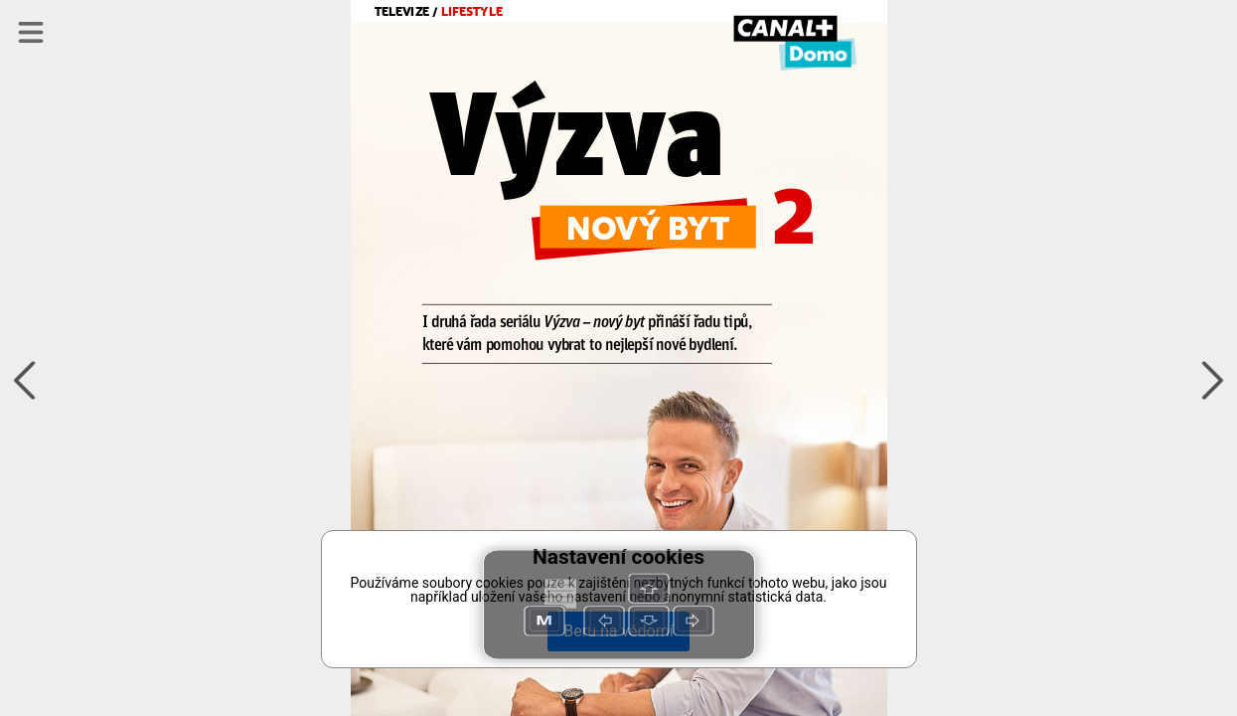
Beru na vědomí (618, 631)
